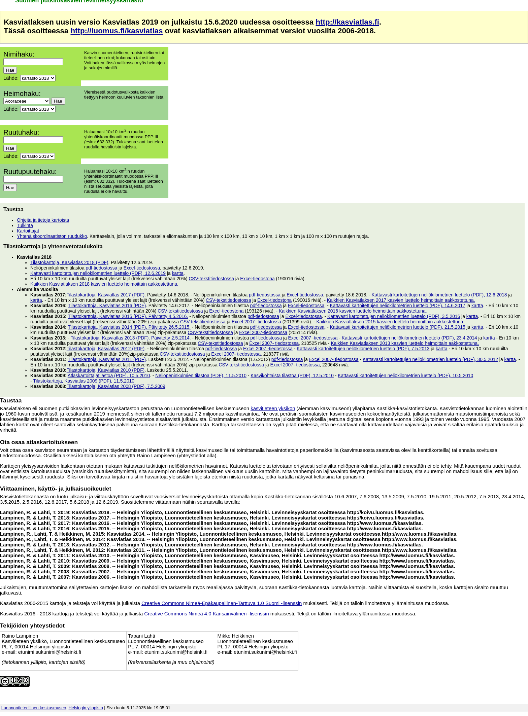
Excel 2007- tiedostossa (256, 321)
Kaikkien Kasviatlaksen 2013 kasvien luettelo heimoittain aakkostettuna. (405, 343)
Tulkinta (25, 225)
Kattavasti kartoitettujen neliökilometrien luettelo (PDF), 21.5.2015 (397, 327)
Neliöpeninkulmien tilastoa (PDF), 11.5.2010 (200, 375)
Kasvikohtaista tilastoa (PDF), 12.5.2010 (292, 375)
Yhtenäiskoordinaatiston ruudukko (52, 236)
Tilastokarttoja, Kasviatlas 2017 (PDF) (106, 294)
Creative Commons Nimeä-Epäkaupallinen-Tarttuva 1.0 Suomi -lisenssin (221, 603)
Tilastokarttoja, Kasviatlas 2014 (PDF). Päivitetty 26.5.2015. (129, 327)
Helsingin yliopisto (86, 707)
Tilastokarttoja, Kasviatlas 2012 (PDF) (106, 348)
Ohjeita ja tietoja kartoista (43, 220)
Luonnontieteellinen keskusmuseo (33, 707)
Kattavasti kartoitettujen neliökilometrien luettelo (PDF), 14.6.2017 (397, 305)
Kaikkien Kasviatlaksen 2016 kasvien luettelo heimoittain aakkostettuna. (353, 311)
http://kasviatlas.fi (347, 22)
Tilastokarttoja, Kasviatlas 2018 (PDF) (69, 262)
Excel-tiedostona (257, 278)
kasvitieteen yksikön (273, 408)
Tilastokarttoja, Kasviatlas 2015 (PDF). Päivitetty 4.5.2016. (128, 316)
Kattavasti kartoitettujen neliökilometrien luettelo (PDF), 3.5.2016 (393, 316)
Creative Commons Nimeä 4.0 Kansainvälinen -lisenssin (206, 613)
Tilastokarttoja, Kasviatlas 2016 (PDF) (107, 305)
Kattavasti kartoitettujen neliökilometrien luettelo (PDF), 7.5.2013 (363, 348)
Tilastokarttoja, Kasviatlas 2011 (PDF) (107, 359)
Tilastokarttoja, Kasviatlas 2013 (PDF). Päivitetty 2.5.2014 (130, 338)
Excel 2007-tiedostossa (263, 332)
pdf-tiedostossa (102, 268)
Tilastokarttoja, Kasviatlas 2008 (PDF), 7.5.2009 (116, 386)
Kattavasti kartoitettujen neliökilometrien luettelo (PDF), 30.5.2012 (430, 359)
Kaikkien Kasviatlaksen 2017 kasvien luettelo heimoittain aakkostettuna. (401, 300)
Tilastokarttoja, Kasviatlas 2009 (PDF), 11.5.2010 (83, 381)
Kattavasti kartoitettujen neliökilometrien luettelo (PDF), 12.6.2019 (98, 273)
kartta (178, 273)
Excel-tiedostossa (142, 268)
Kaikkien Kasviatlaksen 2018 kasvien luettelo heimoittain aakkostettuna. (104, 284)
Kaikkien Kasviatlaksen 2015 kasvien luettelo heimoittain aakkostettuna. (390, 321)
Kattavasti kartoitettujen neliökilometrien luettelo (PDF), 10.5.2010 (405, 375)
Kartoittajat (28, 231)
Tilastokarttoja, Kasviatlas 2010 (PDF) (106, 370)
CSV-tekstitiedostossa (211, 278)
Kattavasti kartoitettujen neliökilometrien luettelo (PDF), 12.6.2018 (439, 294)
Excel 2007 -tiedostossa (313, 338)
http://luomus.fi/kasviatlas (116, 31)
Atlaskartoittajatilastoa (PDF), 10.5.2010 (109, 375)
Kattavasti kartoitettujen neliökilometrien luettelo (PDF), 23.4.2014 (409, 338)
